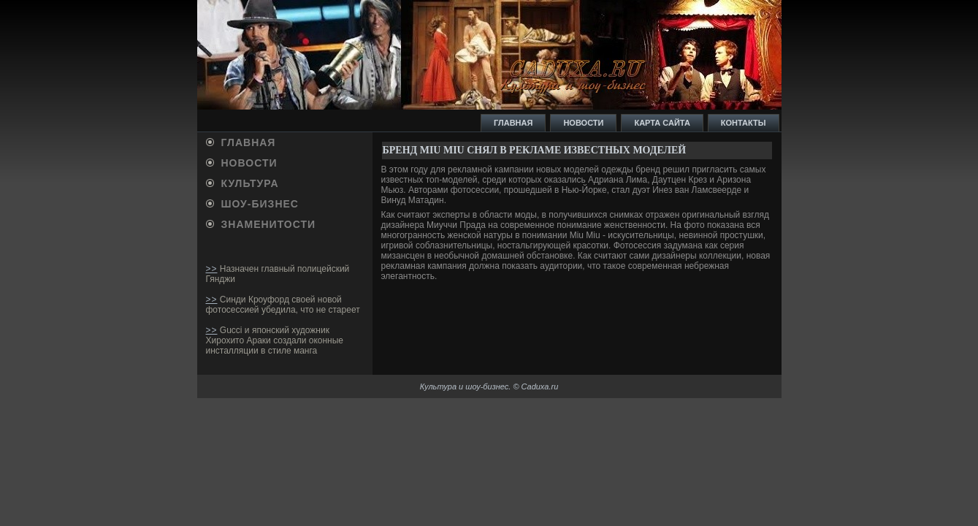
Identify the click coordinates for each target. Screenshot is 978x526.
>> (212, 269)
